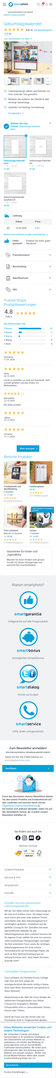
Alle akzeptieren (12, 1065)
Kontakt (9, 892)
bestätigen (11, 768)
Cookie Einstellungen (16, 1072)
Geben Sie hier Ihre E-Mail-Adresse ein (24, 757)
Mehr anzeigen (27, 448)
